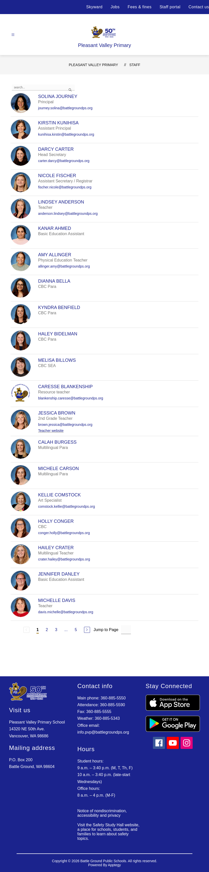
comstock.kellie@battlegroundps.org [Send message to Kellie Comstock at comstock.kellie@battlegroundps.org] (66, 506)
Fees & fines (139, 7)
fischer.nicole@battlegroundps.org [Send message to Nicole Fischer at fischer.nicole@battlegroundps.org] (65, 187)
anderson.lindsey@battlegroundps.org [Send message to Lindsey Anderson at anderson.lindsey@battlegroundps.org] (68, 214)
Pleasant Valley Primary (93, 65)
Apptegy (114, 865)
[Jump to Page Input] (126, 629)
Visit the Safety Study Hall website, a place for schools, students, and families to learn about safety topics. (108, 832)
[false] (43, 87)
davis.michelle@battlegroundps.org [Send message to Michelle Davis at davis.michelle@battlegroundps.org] (65, 612)
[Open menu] (13, 35)
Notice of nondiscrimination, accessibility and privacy (102, 813)
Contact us (199, 7)
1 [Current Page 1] (37, 630)
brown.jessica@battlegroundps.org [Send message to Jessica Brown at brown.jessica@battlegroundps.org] (65, 425)
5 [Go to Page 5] (76, 630)
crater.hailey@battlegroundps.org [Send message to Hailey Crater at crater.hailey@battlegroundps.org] (64, 559)
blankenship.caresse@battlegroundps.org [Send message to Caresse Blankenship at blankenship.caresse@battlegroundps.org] (70, 398)
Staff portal (169, 7)
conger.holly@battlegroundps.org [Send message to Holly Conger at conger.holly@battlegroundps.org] (64, 533)
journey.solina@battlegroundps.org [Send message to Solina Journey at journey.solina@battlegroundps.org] (65, 108)
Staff (134, 65)
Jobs (115, 7)
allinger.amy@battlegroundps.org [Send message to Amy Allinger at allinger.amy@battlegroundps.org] (64, 266)
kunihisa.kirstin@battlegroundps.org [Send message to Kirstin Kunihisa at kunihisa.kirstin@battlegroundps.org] (66, 134)
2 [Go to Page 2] (47, 630)
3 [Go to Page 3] (56, 630)
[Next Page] (87, 630)
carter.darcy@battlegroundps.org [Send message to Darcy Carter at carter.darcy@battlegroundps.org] (64, 161)
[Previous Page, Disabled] (26, 630)
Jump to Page (106, 630)
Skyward (94, 7)
